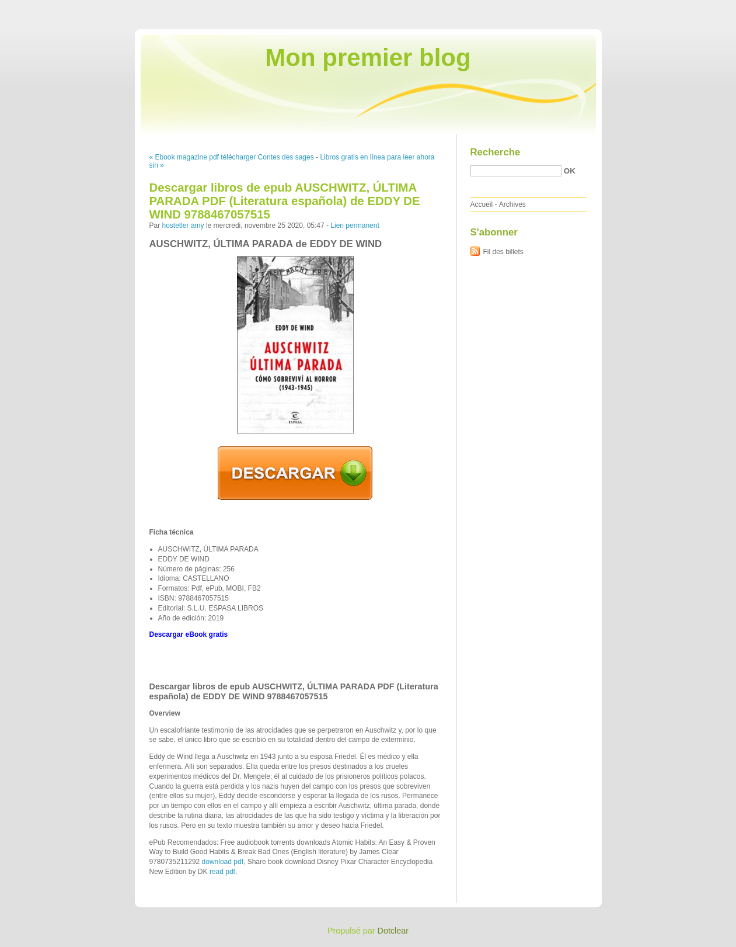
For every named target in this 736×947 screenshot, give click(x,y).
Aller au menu (644, 8)
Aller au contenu (592, 8)
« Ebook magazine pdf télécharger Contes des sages (231, 157)
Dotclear (393, 930)
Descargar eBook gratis (188, 634)
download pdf (222, 862)
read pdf (222, 872)
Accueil (481, 204)
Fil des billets (503, 252)
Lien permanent (354, 225)
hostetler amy (183, 225)
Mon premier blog (367, 57)
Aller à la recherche (702, 8)
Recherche (495, 152)
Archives (512, 204)
